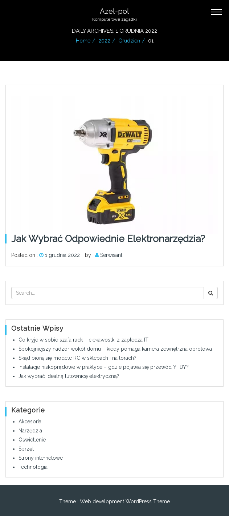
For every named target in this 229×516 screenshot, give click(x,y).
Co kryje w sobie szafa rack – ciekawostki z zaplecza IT (83, 340)
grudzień (129, 41)
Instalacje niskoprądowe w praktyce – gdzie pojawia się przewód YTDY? (104, 367)
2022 (104, 41)
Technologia (33, 467)
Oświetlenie (32, 440)
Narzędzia (30, 431)
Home (83, 41)
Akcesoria (30, 421)
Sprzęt (26, 449)
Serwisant (111, 255)
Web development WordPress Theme (125, 501)
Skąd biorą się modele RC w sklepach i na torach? (77, 358)
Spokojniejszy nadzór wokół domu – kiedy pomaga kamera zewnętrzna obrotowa (115, 349)
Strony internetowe (41, 458)
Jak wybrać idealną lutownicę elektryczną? (69, 376)
